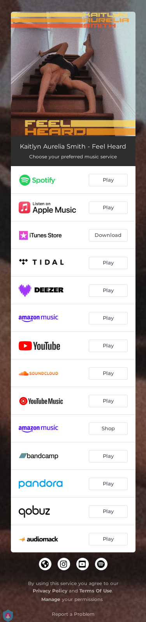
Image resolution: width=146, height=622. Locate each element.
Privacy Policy (50, 591)
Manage (50, 599)
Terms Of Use (95, 591)
